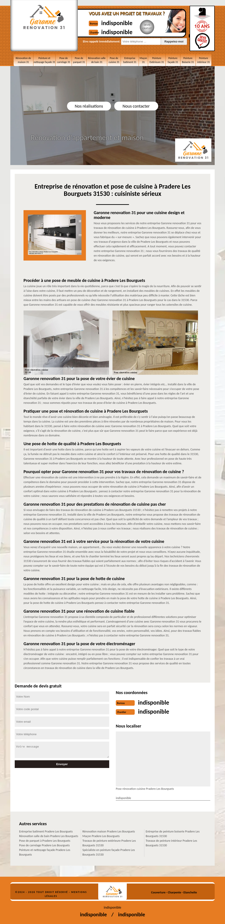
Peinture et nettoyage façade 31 (44, 60)
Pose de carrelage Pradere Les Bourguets (44, 845)
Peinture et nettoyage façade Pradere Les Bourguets (44, 852)
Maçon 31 (143, 60)
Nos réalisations (89, 106)
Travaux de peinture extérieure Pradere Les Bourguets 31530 (109, 842)
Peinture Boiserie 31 (188, 60)
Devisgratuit (149, 26)
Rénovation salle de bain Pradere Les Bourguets (48, 836)
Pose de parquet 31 (79, 60)
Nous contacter (136, 106)
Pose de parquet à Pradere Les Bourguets (44, 840)
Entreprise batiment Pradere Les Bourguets (46, 831)
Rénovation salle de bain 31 (97, 60)
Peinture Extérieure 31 (157, 60)
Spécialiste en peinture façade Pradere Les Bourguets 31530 (108, 852)
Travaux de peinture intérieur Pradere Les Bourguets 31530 (171, 842)
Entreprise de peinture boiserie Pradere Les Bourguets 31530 (173, 833)
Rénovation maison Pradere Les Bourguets (108, 831)
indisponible (118, 23)
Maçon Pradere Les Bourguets (101, 836)
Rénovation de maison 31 (23, 60)
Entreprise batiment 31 (129, 60)
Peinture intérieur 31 (203, 60)
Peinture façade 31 (173, 60)
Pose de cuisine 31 (114, 60)
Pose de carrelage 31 (63, 60)
